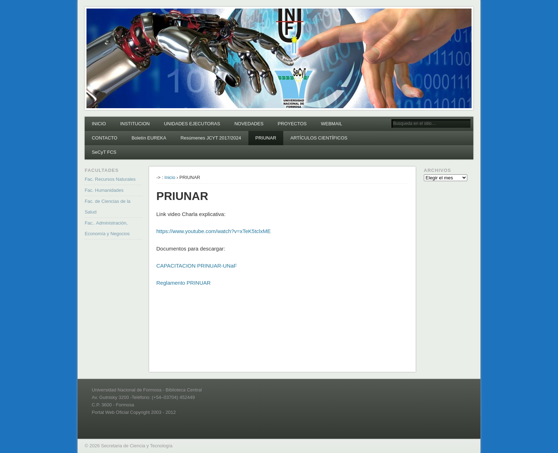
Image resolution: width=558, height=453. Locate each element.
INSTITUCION (135, 123)
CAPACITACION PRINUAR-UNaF (196, 266)
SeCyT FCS (104, 152)
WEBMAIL (331, 123)
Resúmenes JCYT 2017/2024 (210, 138)
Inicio (169, 177)
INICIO (99, 123)
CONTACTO (104, 138)
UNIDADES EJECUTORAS (192, 123)
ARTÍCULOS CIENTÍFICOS (318, 138)
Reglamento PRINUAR (183, 283)
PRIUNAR (266, 138)
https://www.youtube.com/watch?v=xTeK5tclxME (213, 231)
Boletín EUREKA (149, 138)
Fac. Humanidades (104, 190)
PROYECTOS (292, 123)
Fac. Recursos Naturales (110, 179)
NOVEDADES (249, 123)
